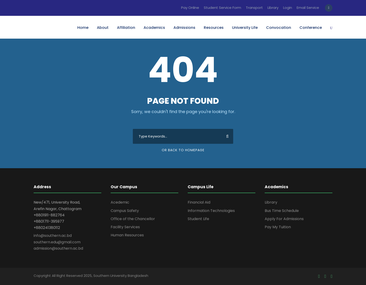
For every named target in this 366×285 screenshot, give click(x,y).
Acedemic (120, 202)
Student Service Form (222, 7)
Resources (214, 27)
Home (82, 27)
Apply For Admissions (284, 218)
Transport (254, 7)
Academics (154, 27)
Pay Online (190, 7)
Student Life (198, 218)
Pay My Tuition (278, 227)
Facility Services (125, 227)
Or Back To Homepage (183, 150)
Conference (310, 27)
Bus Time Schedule (282, 210)
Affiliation (126, 27)
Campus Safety (125, 210)
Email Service (308, 7)
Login (287, 7)
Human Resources (127, 235)
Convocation (278, 27)
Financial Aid (199, 202)
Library (272, 7)
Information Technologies (211, 210)
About (103, 27)
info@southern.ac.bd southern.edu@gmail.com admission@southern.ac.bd (58, 242)
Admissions (184, 27)
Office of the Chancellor (133, 218)
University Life (245, 27)
